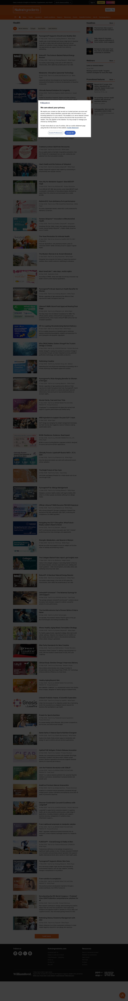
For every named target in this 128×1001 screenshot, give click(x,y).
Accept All (70, 133)
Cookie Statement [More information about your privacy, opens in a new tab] (73, 128)
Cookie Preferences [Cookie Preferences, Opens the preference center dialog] (55, 133)
